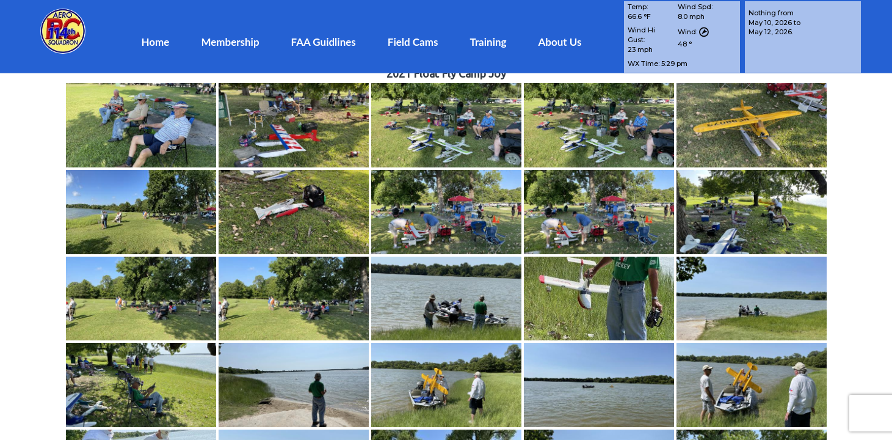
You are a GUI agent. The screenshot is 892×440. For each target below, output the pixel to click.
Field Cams (413, 41)
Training (488, 41)
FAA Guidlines (323, 41)
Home (155, 41)
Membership (230, 41)
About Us (560, 41)
